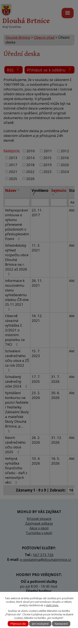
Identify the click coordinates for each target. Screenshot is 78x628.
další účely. (52, 605)
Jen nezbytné (40, 624)
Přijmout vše (18, 624)
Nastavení (61, 624)
